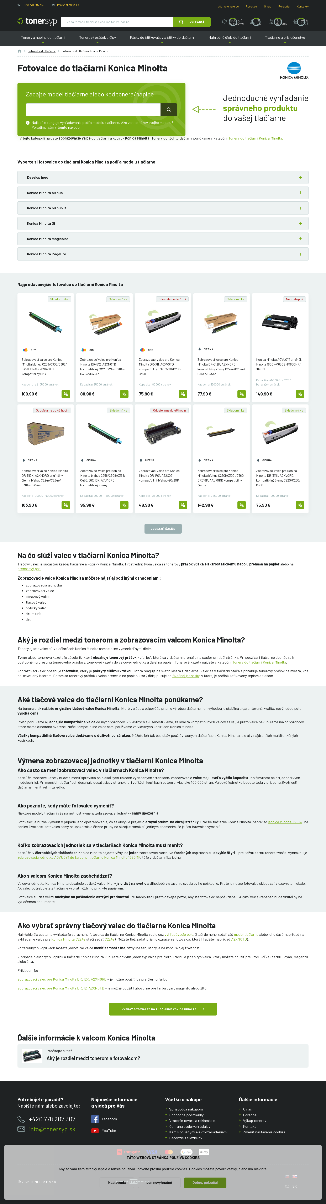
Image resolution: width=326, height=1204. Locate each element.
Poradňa (284, 6)
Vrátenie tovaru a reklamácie (192, 1120)
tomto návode (69, 127)
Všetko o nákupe (228, 6)
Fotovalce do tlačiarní (42, 51)
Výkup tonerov (254, 1120)
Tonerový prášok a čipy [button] (97, 40)
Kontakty (303, 6)
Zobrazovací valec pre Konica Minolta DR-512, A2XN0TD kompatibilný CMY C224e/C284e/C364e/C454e (103, 366)
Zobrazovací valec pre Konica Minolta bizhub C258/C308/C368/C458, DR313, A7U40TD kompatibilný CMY (44, 366)
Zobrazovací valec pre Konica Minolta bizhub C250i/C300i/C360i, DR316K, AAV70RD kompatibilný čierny (221, 477)
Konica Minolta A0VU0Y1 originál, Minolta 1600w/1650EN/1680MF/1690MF (279, 364)
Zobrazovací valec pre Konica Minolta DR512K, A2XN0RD (61, 979)
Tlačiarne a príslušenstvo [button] (285, 40)
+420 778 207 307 (33, 4)
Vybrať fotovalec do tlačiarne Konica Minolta (159, 1009)
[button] (163, 177)
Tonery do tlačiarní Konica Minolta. (255, 138)
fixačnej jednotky (185, 675)
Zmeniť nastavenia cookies (264, 1132)
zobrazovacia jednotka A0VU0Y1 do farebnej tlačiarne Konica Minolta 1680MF (78, 857)
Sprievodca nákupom (186, 1109)
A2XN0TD (239, 939)
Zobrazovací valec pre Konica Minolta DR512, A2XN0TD (60, 988)
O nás (267, 6)
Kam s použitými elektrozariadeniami (198, 1132)
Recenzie (251, 6)
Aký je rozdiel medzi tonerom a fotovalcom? (93, 1058)
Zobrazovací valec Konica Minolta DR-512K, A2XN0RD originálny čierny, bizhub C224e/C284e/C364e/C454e (45, 477)
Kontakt (249, 1126)
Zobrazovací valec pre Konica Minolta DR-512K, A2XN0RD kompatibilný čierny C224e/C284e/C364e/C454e (221, 366)
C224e (110, 939)
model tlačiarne (246, 934)
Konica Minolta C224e (68, 939)
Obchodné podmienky (186, 1114)
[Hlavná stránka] (37, 22)
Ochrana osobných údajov (189, 1126)
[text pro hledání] (93, 109)
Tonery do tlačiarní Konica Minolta (259, 662)
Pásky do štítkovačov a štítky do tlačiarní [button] (162, 40)
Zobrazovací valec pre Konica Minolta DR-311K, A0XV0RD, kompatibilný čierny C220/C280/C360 (278, 477)
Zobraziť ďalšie (163, 528)
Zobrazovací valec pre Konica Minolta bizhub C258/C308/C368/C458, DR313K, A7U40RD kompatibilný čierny (102, 477)
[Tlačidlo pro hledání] (169, 109)
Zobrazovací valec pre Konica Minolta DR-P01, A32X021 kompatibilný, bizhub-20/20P (159, 475)
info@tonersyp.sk (68, 4)
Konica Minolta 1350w (285, 822)
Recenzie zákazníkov (185, 1137)
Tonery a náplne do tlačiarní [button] (43, 40)
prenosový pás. (29, 568)
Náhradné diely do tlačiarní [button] (229, 40)
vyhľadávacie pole (179, 934)
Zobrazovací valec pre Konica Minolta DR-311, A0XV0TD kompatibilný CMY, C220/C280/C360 (160, 366)
